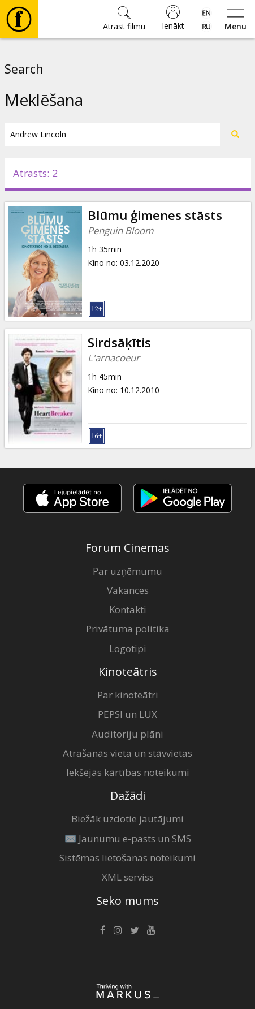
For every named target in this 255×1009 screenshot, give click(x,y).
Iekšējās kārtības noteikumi (127, 772)
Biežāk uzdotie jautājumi (127, 818)
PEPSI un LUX (127, 714)
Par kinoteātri (127, 694)
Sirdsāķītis (119, 342)
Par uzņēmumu (127, 570)
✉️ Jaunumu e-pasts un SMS (127, 838)
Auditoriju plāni (127, 733)
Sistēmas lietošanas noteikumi (127, 857)
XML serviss (128, 876)
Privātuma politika (128, 628)
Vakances (128, 590)
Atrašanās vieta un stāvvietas (127, 753)
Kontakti (127, 609)
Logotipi (127, 648)
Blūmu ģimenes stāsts (155, 215)
